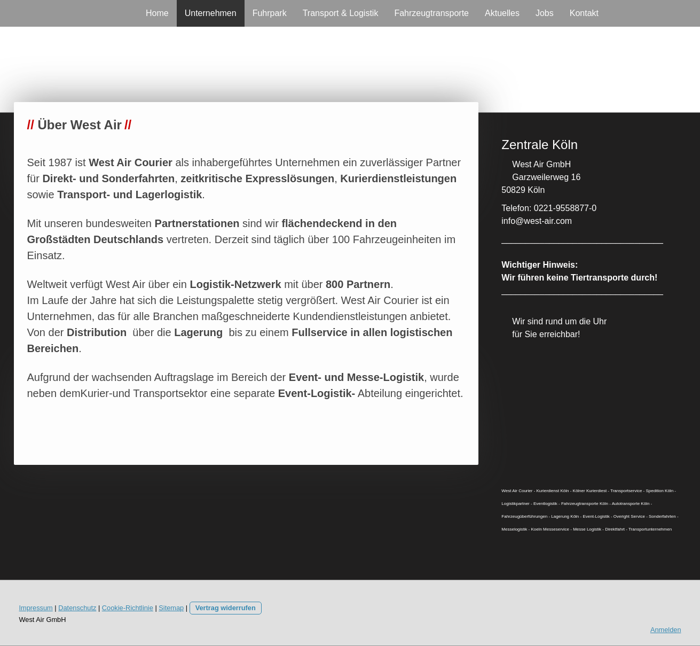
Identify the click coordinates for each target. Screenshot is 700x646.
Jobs (545, 13)
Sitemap (171, 608)
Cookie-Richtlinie (127, 608)
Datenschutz (77, 608)
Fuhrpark (270, 13)
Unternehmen (211, 13)
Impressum (36, 608)
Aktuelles (502, 13)
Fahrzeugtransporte (431, 13)
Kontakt (584, 13)
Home (157, 13)
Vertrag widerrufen (225, 608)
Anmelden (665, 630)
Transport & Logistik (341, 13)
